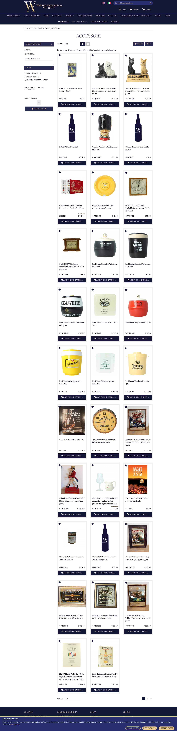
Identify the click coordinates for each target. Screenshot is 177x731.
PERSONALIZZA (132, 728)
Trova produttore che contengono (34, 88)
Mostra (60, 44)
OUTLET (158, 16)
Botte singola (32, 76)
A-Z (149, 44)
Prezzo (139, 44)
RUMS (46, 16)
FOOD (167, 16)
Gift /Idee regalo (79, 21)
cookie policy (14, 724)
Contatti (115, 21)
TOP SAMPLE (57, 16)
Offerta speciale (33, 73)
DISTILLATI (70, 16)
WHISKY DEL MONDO (32, 16)
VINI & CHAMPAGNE (84, 16)
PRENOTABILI (63, 21)
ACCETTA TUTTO (166, 728)
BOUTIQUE (100, 16)
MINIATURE (112, 16)
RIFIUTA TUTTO (149, 728)
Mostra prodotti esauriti (36, 80)
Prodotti (28, 28)
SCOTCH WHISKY (13, 16)
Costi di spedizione (99, 21)
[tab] (39, 44)
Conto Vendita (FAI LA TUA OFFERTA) (135, 16)
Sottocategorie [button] (39, 44)
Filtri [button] (39, 68)
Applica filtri (39, 109)
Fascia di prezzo (31, 98)
